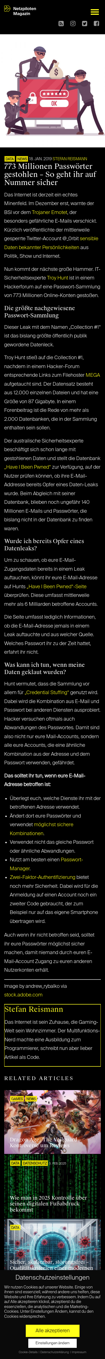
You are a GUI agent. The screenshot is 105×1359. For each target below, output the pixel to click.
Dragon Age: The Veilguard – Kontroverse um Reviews (45, 1142)
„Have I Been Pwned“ (27, 467)
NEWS (22, 159)
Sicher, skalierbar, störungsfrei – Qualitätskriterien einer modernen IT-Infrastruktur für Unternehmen (51, 1268)
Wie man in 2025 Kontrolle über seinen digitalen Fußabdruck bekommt (48, 1204)
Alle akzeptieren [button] (53, 1330)
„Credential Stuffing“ (47, 692)
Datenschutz (35, 1163)
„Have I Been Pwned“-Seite (57, 586)
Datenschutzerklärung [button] (54, 1352)
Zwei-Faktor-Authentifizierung (42, 877)
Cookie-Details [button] (28, 1352)
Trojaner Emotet (49, 212)
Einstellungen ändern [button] (52, 1343)
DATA (10, 159)
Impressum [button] (79, 1352)
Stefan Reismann (70, 159)
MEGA (93, 375)
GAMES (17, 1099)
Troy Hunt (57, 278)
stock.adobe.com (23, 995)
